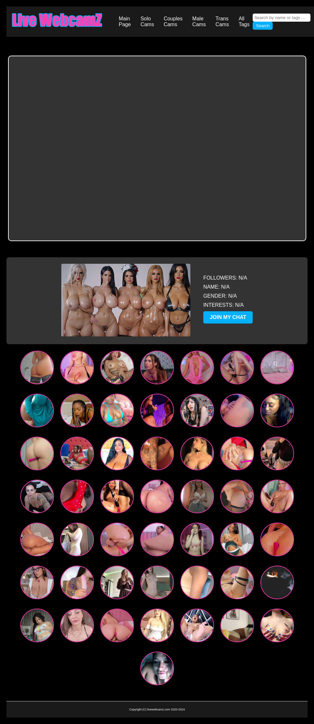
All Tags (243, 21)
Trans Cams (222, 21)
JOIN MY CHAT (228, 317)
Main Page (125, 21)
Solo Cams (147, 21)
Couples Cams (173, 21)
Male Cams (199, 21)
